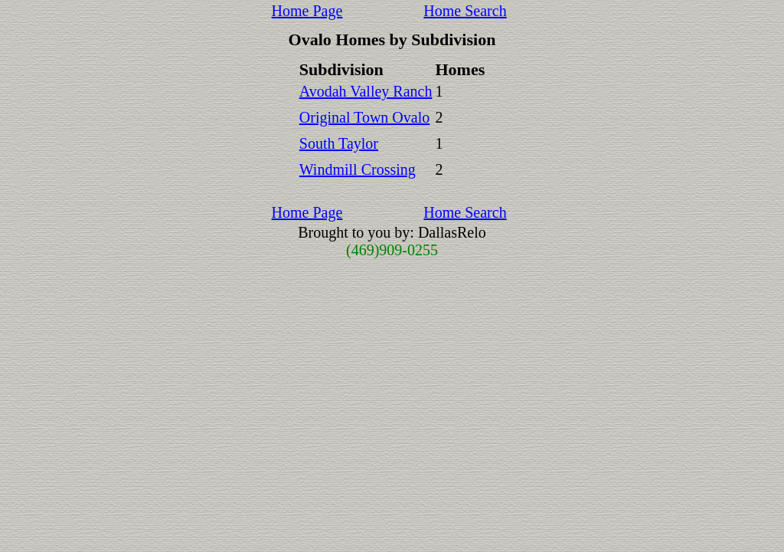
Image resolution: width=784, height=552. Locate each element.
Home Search (464, 10)
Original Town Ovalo (364, 117)
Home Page (307, 10)
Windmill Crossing (357, 169)
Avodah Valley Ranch (366, 91)
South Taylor (338, 143)
